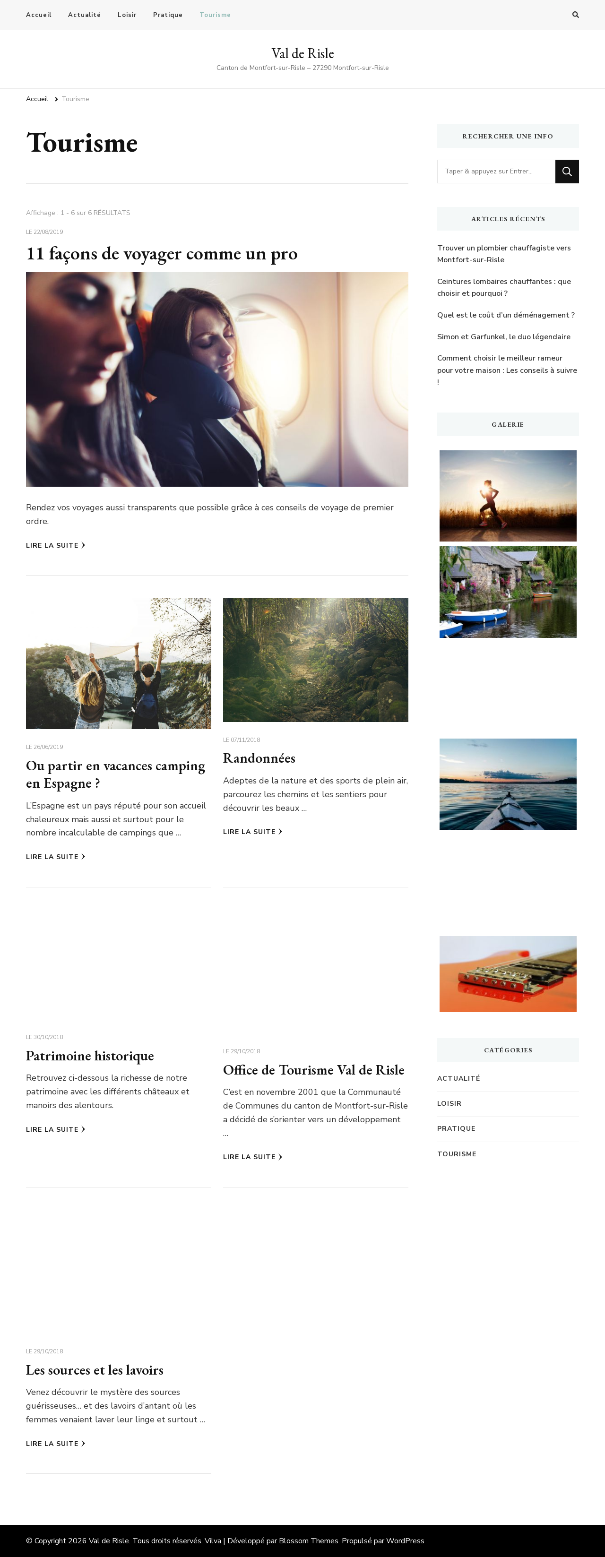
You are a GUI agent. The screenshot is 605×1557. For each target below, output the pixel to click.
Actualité (84, 15)
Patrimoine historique (90, 1055)
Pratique (168, 15)
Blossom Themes (308, 1541)
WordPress (405, 1541)
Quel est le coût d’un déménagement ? (506, 315)
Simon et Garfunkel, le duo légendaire (503, 337)
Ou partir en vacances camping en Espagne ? (116, 774)
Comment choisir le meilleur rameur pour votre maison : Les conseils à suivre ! (507, 370)
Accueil (39, 15)
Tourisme (215, 15)
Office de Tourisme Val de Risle (314, 1069)
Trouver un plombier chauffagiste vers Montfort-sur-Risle (504, 254)
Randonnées (259, 757)
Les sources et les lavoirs (95, 1369)
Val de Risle (302, 53)
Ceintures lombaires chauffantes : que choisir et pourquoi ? (504, 287)
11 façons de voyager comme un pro (162, 253)
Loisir (127, 15)
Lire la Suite (56, 545)
